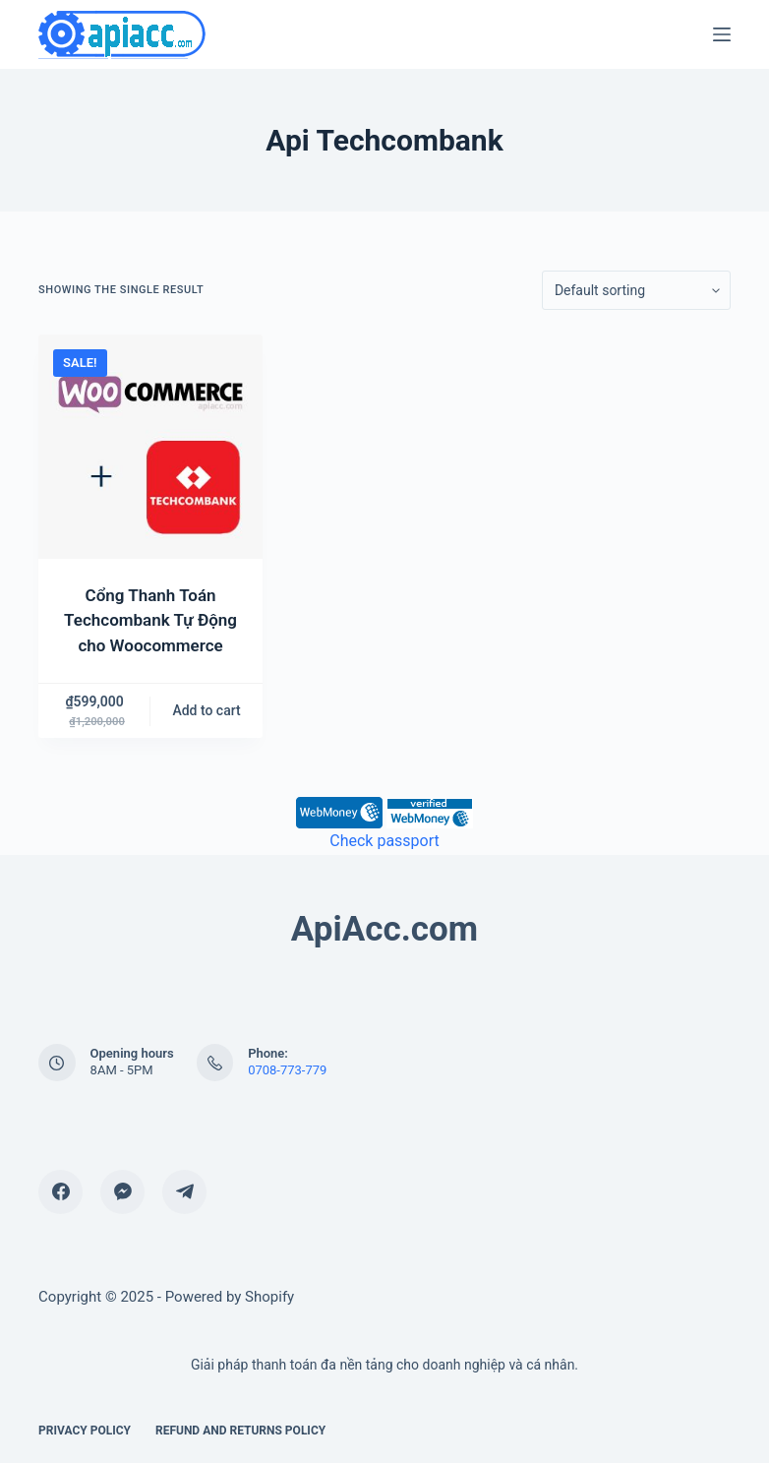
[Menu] (722, 34)
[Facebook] (60, 1192)
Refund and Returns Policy (240, 1430)
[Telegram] (184, 1192)
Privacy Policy (84, 1430)
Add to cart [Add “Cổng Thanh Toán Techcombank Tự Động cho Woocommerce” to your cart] (206, 710)
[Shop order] (636, 290)
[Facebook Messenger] (122, 1192)
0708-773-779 (287, 1070)
